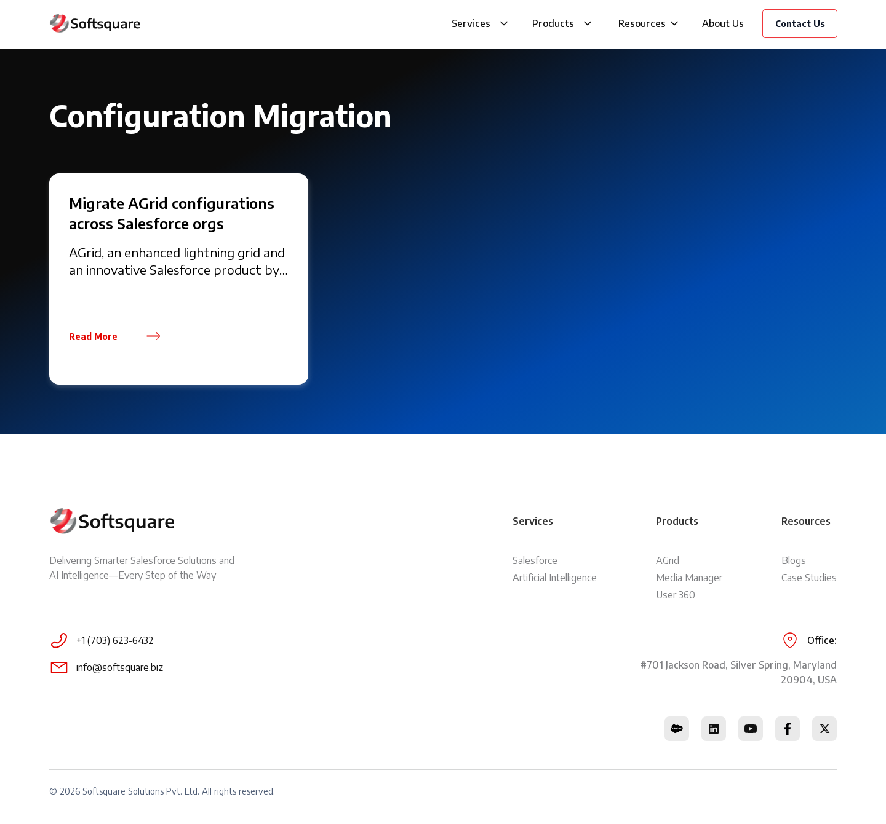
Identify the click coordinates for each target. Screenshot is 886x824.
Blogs (793, 560)
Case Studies (809, 577)
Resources (642, 23)
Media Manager (689, 577)
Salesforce (535, 560)
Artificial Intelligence (555, 577)
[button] (504, 23)
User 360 (675, 595)
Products (553, 23)
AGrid (667, 560)
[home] (95, 23)
